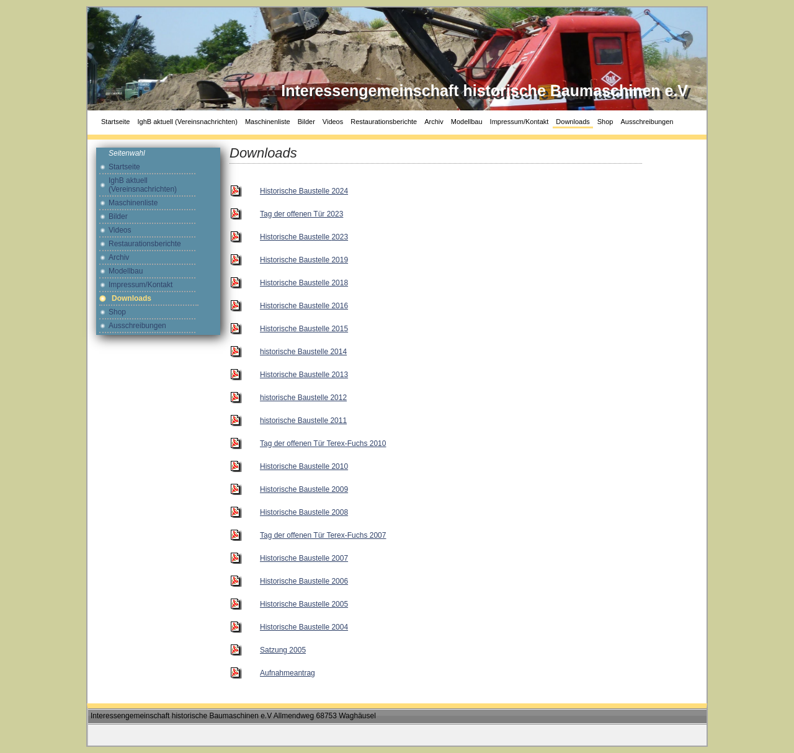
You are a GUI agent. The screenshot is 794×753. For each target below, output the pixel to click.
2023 (304, 237)
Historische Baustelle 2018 (304, 282)
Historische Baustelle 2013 (304, 374)
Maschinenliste (267, 121)
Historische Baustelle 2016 (304, 305)
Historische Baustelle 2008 (304, 512)
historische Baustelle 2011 (303, 420)
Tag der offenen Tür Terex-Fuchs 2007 (323, 535)
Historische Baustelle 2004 (304, 627)
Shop (605, 121)
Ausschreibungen (646, 121)
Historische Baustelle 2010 (304, 466)
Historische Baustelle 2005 (304, 604)
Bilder (306, 121)
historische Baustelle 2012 (303, 397)
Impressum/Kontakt (519, 121)
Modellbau (467, 121)
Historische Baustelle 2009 (304, 489)
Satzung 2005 (283, 650)
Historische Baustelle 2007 (304, 558)
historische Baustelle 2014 (303, 351)
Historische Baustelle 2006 (304, 581)
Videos (333, 121)
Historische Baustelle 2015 (304, 328)
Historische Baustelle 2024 (304, 191)
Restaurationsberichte (383, 121)
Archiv (434, 121)
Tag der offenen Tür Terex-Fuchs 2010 (323, 443)
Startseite (115, 121)
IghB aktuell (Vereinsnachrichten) (187, 121)
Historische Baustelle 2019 (304, 260)
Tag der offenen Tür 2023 (301, 214)
